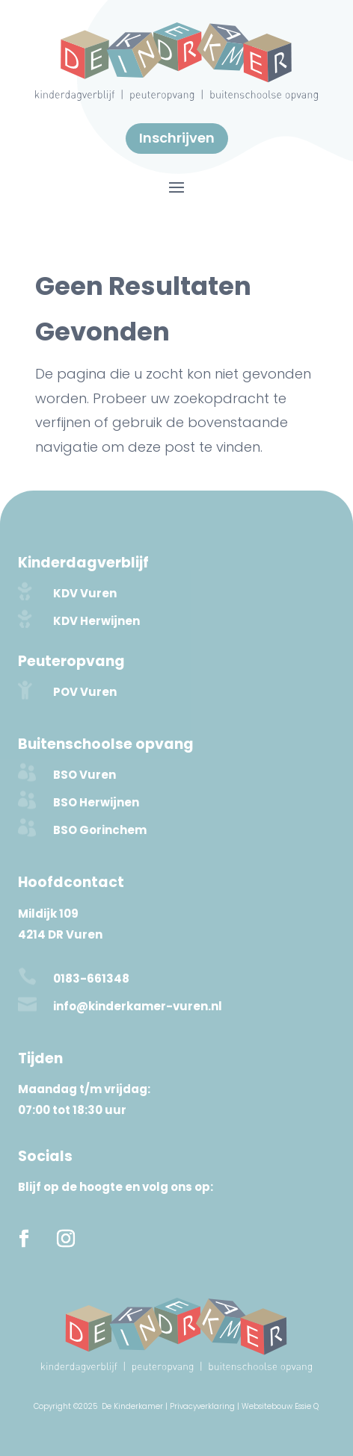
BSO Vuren (84, 775)
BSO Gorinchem (100, 830)
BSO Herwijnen (96, 802)
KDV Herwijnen (96, 621)
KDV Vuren (85, 593)
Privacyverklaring (202, 1406)
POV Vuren (85, 692)
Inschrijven (177, 137)
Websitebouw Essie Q (280, 1406)
